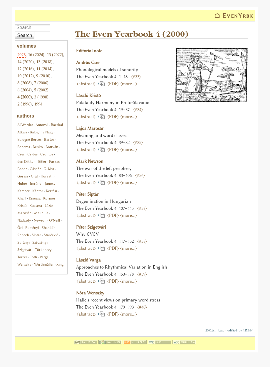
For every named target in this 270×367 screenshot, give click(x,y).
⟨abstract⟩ (87, 83)
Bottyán (52, 147)
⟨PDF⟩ (112, 83)
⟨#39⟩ (142, 274)
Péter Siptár (87, 194)
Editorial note (89, 50)
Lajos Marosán (90, 128)
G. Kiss (48, 169)
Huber (22, 183)
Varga (44, 257)
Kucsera (35, 205)
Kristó (22, 205)
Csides (32, 154)
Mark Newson (89, 161)
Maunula (41, 213)
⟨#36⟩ (140, 175)
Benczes (23, 147)
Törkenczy (43, 249)
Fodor (22, 169)
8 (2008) (24, 83)
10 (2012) (25, 75)
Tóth (33, 257)
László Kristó (88, 95)
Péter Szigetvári (91, 227)
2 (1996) (24, 104)
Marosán (24, 213)
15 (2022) (55, 54)
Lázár (49, 205)
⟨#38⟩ (142, 241)
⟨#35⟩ (138, 142)
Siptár (36, 235)
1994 (38, 104)
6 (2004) (24, 90)
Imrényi (36, 183)
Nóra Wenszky (90, 293)
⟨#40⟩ (142, 307)
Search (24, 35)
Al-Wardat (25, 125)
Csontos (46, 154)
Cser (21, 154)
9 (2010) (43, 75)
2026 (21, 54)
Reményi (32, 227)
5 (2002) (41, 90)
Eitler (42, 161)
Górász (22, 176)
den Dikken (26, 161)
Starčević (51, 235)
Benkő (38, 147)
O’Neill (54, 220)
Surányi (23, 242)
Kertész (51, 191)
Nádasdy (24, 220)
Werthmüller (44, 264)
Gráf (34, 176)
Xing (59, 264)
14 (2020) (25, 61)
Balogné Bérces (29, 139)
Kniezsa (35, 198)
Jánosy (50, 183)
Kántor (37, 191)
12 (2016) (25, 68)
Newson (40, 220)
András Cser (88, 62)
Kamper (23, 191)
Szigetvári (24, 249)
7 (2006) (41, 83)
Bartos (49, 139)
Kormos (49, 198)
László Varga (88, 260)
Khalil (21, 198)
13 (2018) (44, 61)
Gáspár (35, 169)
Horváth (47, 176)
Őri (20, 227)
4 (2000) (24, 97)
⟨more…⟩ (128, 83)
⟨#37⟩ (142, 208)
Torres (22, 257)
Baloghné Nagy (41, 132)
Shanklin (49, 227)
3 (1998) (41, 97)
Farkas (54, 161)
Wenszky (24, 264)
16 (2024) (36, 54)
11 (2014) (44, 68)
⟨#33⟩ (136, 76)
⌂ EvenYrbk (234, 15)
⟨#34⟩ (138, 109)
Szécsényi (40, 242)
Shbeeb (23, 235)
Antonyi (42, 125)
